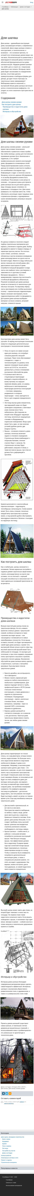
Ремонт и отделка (6, 1160)
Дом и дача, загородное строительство (12, 1137)
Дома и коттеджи (7, 1153)
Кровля (4, 1143)
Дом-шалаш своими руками (12, 102)
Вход (31, 2)
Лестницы (5, 1148)
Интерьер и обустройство (12, 111)
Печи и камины (6, 1146)
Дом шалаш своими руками (17, 1088)
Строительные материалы (9, 1162)
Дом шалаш (4, 1088)
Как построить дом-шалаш (11, 104)
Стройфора (9, 1180)
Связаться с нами (11, 1182)
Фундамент (5, 1141)
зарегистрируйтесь (9, 1103)
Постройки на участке (8, 1150)
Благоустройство (6, 1155)
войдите (22, 1101)
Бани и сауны (6, 1139)
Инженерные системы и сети (9, 1158)
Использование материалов (14, 1185)
